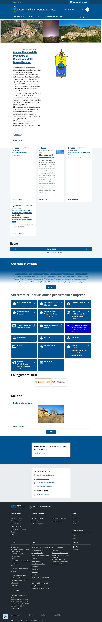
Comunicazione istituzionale (21, 276)
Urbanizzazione (74, 281)
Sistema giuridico (82, 279)
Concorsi (31, 276)
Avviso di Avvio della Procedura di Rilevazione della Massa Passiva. (25, 57)
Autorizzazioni (35, 521)
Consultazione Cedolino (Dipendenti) (40, 589)
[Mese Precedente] (15, 248)
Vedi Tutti (51, 287)
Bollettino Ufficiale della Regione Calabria (40, 557)
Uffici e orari (14, 583)
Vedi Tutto (51, 432)
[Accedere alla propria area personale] (78, 2)
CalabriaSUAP (35, 569)
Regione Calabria (17, 2)
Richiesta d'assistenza (58, 564)
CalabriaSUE (35, 572)
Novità (30, 17)
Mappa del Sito (57, 615)
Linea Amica (35, 575)
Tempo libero (44, 281)
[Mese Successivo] (86, 248)
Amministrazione (18, 17)
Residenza (74, 279)
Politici (13, 532)
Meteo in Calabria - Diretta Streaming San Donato (40, 584)
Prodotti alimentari (65, 279)
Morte (47, 279)
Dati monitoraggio (16, 615)
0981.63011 (20, 554)
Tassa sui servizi (35, 281)
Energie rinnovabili (51, 276)
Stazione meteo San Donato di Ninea (79, 153)
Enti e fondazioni (16, 524)
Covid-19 (37, 276)
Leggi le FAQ (55, 557)
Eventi (74, 538)
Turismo (67, 281)
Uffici (12, 535)
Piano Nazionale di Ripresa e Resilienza (46, 156)
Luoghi (74, 535)
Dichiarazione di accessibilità (60, 553)
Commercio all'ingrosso (56, 273)
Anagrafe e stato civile (38, 518)
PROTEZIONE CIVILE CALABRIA (41, 547)
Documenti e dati (16, 521)
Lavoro (23, 279)
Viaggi (81, 281)
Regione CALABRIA (37, 553)
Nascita (52, 279)
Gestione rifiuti (61, 276)
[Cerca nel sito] (86, 9)
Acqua (30, 273)
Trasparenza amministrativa (56, 281)
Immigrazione (70, 276)
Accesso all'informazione (21, 273)
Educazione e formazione (59, 518)
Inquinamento (84, 276)
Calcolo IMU (35, 567)
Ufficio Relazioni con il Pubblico (19, 580)
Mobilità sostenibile (39, 279)
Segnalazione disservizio (59, 559)
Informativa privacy (57, 547)
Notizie (74, 518)
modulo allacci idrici (19, 152)
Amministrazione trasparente (60, 555)
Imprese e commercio (58, 521)
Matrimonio (29, 279)
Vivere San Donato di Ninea (54, 17)
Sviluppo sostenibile (24, 281)
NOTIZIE (17, 148)
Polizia (57, 279)
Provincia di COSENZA (38, 550)
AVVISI (17, 49)
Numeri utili (14, 586)
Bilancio (46, 273)
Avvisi (74, 524)
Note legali (55, 550)
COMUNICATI (18, 206)
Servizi (39, 17)
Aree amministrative (17, 518)
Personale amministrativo (18, 529)
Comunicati (76, 521)
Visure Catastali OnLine (38, 564)
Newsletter (76, 549)
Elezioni (43, 276)
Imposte (77, 276)
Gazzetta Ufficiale (37, 561)
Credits (43, 615)
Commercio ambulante (81, 273)
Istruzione (17, 279)
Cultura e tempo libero (38, 524)
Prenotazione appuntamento (60, 562)
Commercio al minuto (68, 273)
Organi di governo (16, 526)
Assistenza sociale (38, 273)
